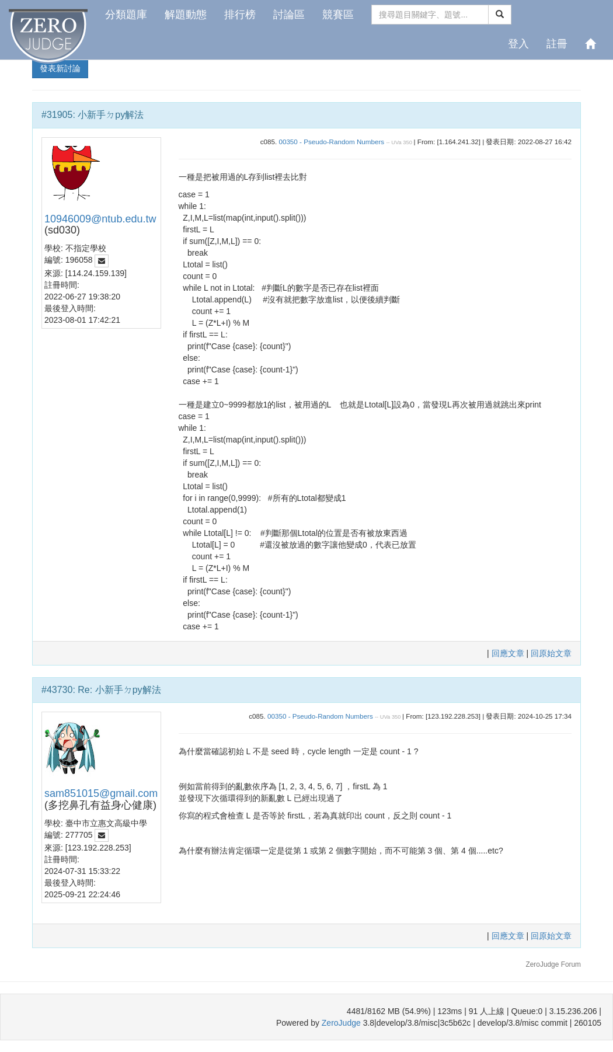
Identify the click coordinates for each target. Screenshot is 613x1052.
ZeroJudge (341, 1022)
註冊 (556, 44)
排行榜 (240, 14)
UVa (396, 142)
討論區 (289, 14)
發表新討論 (60, 68)
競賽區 (338, 14)
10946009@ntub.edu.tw (100, 219)
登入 (518, 44)
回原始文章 (551, 653)
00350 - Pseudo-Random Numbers (331, 141)
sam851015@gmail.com (101, 793)
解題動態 (186, 14)
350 (407, 142)
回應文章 (509, 653)
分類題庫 (126, 14)
